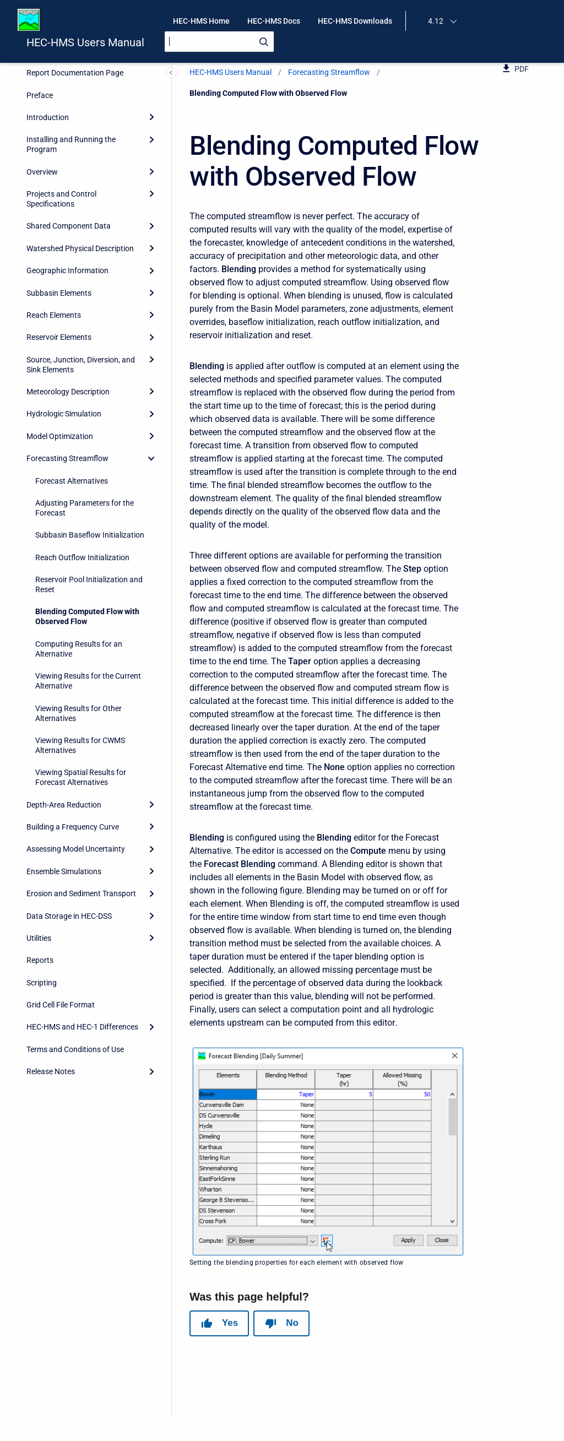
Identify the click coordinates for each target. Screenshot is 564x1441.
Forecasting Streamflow (329, 72)
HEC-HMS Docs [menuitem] (273, 21)
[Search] (219, 41)
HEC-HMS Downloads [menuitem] (355, 21)
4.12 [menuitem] (435, 21)
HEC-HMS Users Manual (85, 42)
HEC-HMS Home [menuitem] (201, 21)
